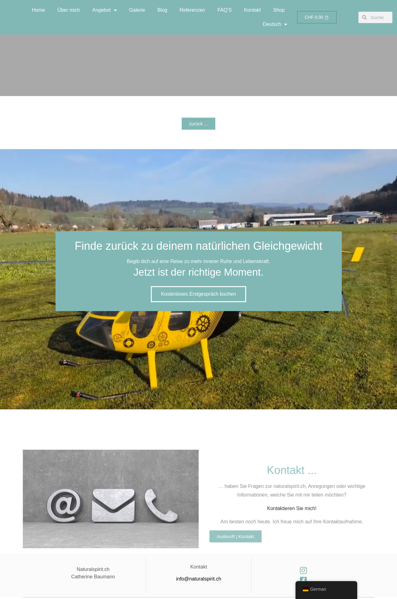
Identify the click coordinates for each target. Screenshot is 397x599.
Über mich (68, 10)
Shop (278, 10)
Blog (162, 10)
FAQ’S (224, 10)
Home (38, 10)
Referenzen (192, 10)
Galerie (137, 10)
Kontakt (252, 10)
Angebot (104, 10)
